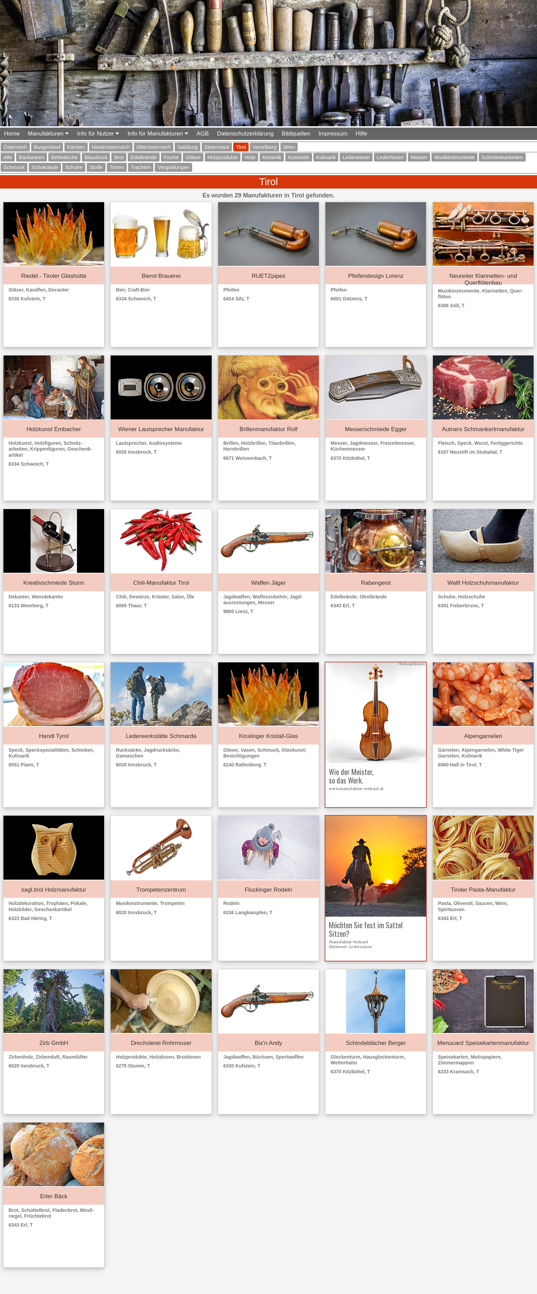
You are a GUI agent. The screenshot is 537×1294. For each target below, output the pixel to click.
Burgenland (47, 147)
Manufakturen (48, 133)
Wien (289, 147)
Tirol (241, 147)
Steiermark (216, 147)
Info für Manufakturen (157, 133)
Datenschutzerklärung (245, 133)
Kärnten (76, 147)
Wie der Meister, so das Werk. (351, 776)
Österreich (15, 147)
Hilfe (361, 133)
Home (12, 133)
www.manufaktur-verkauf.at (356, 788)
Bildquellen (296, 133)
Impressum (333, 133)
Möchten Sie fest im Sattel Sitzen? (366, 929)
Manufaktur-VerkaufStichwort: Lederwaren (350, 944)
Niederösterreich (110, 147)
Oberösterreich (154, 147)
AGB (203, 133)
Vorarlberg (264, 147)
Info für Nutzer (98, 133)
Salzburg (187, 147)
